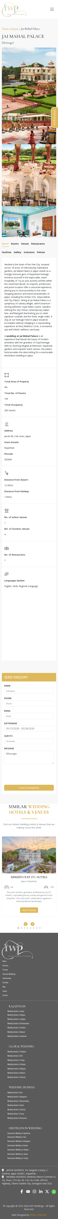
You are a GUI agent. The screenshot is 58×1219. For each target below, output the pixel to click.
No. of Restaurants (14, 554)
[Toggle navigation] (52, 9)
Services (5, 965)
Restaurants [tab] (38, 243)
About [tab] (5, 243)
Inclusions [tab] (29, 252)
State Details (11, 442)
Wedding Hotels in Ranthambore (18, 1023)
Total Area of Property (16, 381)
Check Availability (29, 787)
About (4, 961)
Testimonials (6, 978)
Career (4, 991)
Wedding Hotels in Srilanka (16, 1064)
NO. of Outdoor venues (16, 528)
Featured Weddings (8, 974)
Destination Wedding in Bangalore (18, 1141)
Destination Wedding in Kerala (17, 1145)
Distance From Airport (16, 479)
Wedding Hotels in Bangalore (17, 1096)
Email (7, 710)
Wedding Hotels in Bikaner (16, 1032)
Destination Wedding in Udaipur (18, 1149)
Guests (8, 735)
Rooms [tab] (15, 243)
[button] (18, 928)
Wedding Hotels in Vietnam (16, 1077)
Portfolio (5, 982)
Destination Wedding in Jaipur (17, 1154)
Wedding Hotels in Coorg (15, 1113)
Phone (8, 698)
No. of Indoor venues (15, 517)
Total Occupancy (13, 404)
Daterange (10, 723)
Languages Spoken (14, 580)
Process (5, 969)
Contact (5, 995)
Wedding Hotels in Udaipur (16, 1015)
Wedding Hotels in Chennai (16, 1109)
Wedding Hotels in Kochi (15, 1105)
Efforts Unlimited (38, 1214)
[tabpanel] (29, 459)
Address (8, 430)
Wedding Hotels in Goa (14, 1092)
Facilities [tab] (6, 252)
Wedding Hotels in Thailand (16, 1051)
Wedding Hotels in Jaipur (15, 1011)
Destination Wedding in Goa (16, 1137)
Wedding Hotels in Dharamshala (18, 1101)
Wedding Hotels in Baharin (16, 1073)
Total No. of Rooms (15, 393)
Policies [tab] (41, 252)
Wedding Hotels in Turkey (16, 1060)
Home (5, 29)
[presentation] (27, 772)
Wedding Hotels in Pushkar (16, 1027)
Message (9, 748)
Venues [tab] (25, 243)
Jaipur (15, 29)
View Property (29, 910)
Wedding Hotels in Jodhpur (16, 1019)
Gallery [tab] (17, 252)
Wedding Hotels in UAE (15, 1056)
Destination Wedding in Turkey (17, 1158)
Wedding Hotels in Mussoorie (17, 1118)
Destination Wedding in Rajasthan (18, 1133)
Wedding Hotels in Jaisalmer (17, 1036)
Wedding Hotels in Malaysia (16, 1068)
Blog (3, 986)
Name (7, 685)
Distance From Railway (16, 491)
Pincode (8, 453)
